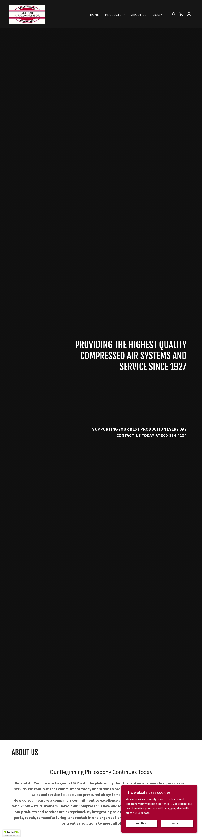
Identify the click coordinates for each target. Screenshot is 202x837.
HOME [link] (94, 15)
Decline (141, 823)
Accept (177, 823)
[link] (27, 14)
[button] (115, 14)
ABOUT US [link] (138, 15)
